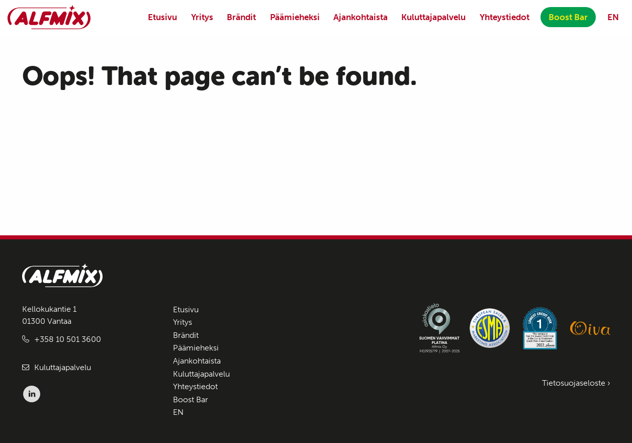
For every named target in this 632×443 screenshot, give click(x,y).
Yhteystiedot (504, 17)
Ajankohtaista (360, 17)
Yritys (202, 17)
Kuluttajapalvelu (433, 17)
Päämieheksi (295, 17)
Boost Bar (568, 17)
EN (613, 17)
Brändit (241, 17)
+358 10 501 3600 (67, 339)
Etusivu (162, 17)
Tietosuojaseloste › (576, 383)
